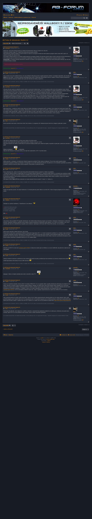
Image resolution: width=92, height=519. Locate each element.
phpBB (42, 337)
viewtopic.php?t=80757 (8, 289)
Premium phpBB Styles (50, 339)
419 (78, 128)
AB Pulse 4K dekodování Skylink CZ (15, 40)
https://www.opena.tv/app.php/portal (62, 300)
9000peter (75, 205)
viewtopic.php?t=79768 (24, 247)
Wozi (74, 123)
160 (78, 248)
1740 (78, 209)
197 (78, 58)
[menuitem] (12, 15)
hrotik (74, 72)
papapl (74, 244)
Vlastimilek (75, 186)
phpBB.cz (49, 340)
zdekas (74, 157)
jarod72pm (75, 53)
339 (78, 76)
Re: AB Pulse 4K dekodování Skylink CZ (11, 72)
